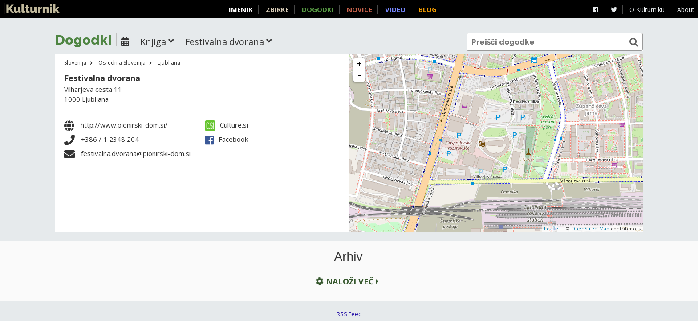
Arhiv (348, 256)
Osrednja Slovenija (122, 62)
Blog (427, 9)
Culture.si (226, 124)
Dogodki (318, 9)
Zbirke (277, 9)
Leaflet (552, 228)
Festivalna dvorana (102, 78)
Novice (359, 9)
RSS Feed (349, 314)
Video (395, 9)
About (685, 9)
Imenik (241, 9)
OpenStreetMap (590, 228)
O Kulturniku (647, 9)
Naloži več (346, 281)
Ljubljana (169, 62)
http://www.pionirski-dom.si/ (124, 124)
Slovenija (75, 62)
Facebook (226, 139)
